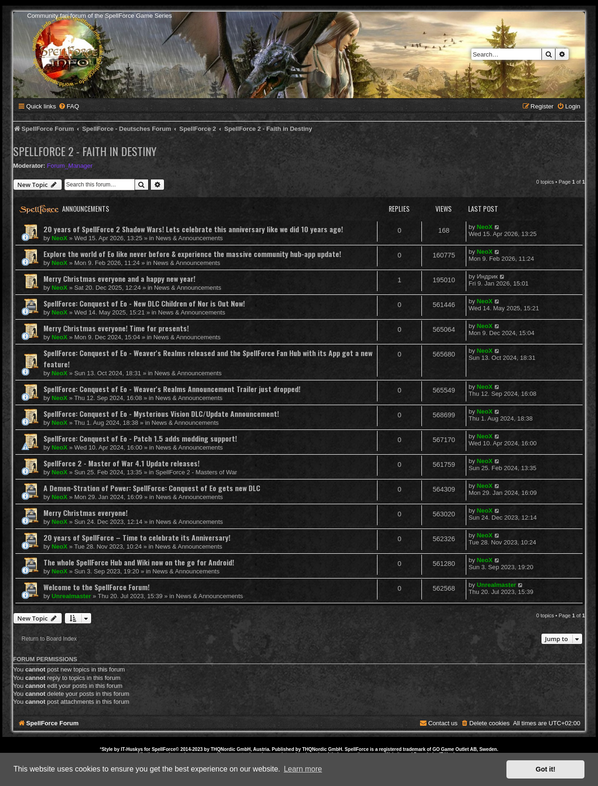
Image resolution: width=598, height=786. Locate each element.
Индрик (487, 276)
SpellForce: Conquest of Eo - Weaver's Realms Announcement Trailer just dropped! (171, 388)
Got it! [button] (545, 769)
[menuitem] (68, 106)
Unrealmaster (71, 596)
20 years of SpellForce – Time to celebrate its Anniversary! (136, 537)
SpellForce (164, 749)
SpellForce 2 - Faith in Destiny (85, 151)
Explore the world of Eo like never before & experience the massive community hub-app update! (192, 253)
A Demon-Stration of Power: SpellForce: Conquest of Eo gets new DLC (151, 487)
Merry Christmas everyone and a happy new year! (119, 278)
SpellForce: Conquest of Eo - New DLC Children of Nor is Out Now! (144, 303)
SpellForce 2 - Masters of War (196, 472)
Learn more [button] (303, 769)
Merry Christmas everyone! (85, 512)
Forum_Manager (70, 165)
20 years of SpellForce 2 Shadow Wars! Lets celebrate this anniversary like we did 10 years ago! (193, 229)
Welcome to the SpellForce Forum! (96, 587)
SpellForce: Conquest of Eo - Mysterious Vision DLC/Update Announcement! (161, 413)
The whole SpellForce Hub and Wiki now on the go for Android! (138, 562)
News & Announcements (189, 238)
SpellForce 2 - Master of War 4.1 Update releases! (121, 463)
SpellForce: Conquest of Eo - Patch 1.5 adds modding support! (140, 438)
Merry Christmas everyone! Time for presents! (116, 328)
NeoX (60, 238)
